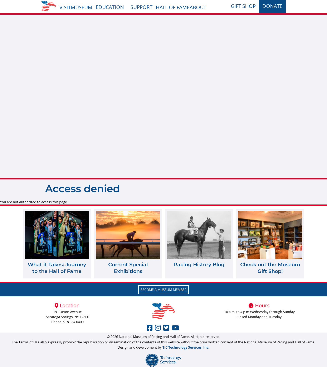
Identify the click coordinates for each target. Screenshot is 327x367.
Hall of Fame (173, 7)
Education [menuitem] (110, 7)
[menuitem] (48, 6)
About (198, 7)
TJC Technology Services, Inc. (185, 347)
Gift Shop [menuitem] (243, 6)
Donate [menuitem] (272, 6)
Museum (81, 7)
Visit (65, 7)
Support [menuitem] (141, 7)
